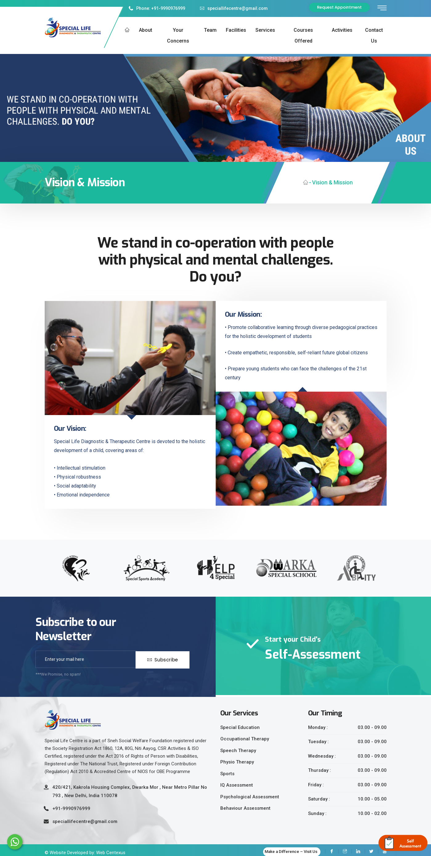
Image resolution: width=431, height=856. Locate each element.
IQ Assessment (236, 785)
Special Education (240, 727)
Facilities (236, 30)
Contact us (374, 35)
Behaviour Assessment (245, 808)
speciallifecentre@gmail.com (234, 8)
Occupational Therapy (244, 739)
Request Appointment (339, 7)
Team (210, 30)
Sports (227, 773)
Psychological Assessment (249, 797)
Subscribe (162, 659)
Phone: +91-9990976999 (157, 8)
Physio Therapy (237, 762)
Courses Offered (303, 35)
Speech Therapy (238, 750)
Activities (342, 30)
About (145, 30)
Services (265, 30)
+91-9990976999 (71, 808)
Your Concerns (178, 35)
